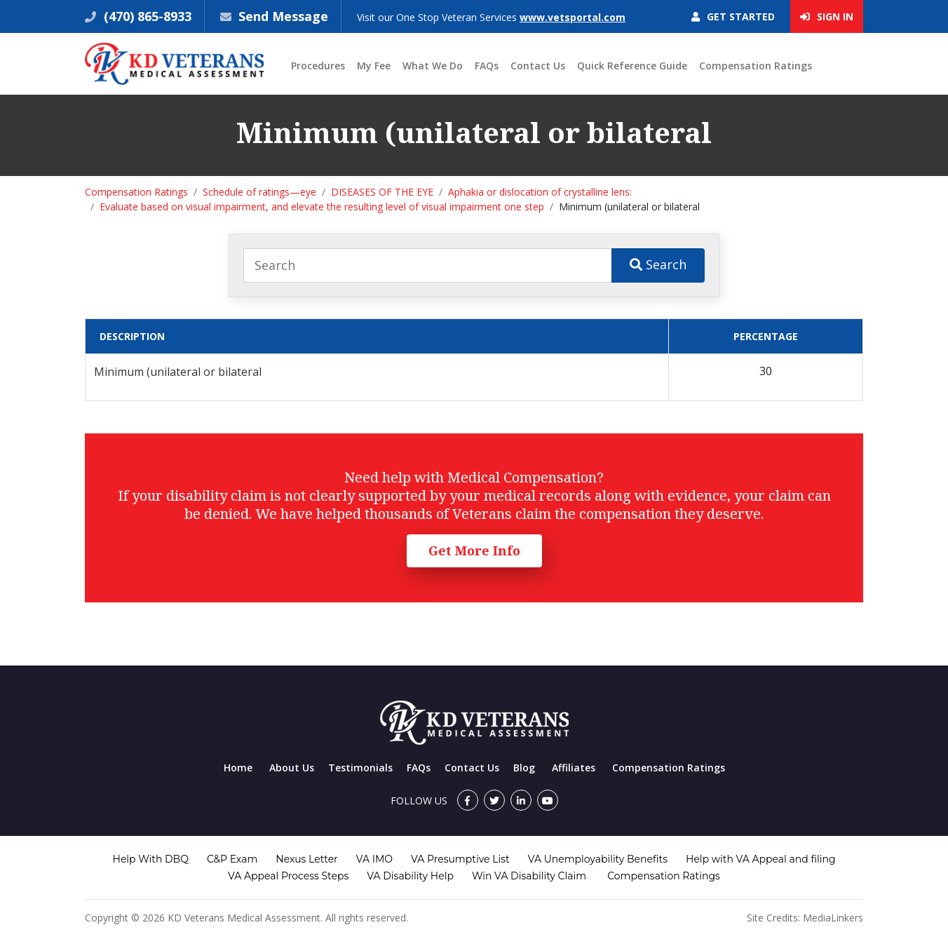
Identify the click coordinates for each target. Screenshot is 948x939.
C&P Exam (232, 859)
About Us (291, 767)
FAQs (487, 65)
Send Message (283, 16)
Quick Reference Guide (632, 65)
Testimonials (360, 767)
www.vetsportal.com (572, 17)
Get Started (733, 16)
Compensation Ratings (755, 65)
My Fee (374, 65)
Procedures (318, 65)
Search (658, 264)
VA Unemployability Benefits (598, 859)
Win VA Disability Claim (529, 876)
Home (238, 767)
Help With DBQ (151, 859)
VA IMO (374, 859)
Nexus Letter (306, 859)
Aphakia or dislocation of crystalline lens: (540, 191)
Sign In (826, 16)
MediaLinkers (833, 917)
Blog (524, 767)
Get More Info (474, 550)
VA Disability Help (410, 876)
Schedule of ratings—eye (259, 191)
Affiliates (573, 767)
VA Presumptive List (460, 859)
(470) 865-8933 (145, 16)
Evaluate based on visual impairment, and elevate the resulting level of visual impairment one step (322, 206)
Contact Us (537, 65)
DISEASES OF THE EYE (382, 191)
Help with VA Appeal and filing (760, 859)
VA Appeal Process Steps (288, 876)
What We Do (432, 65)
